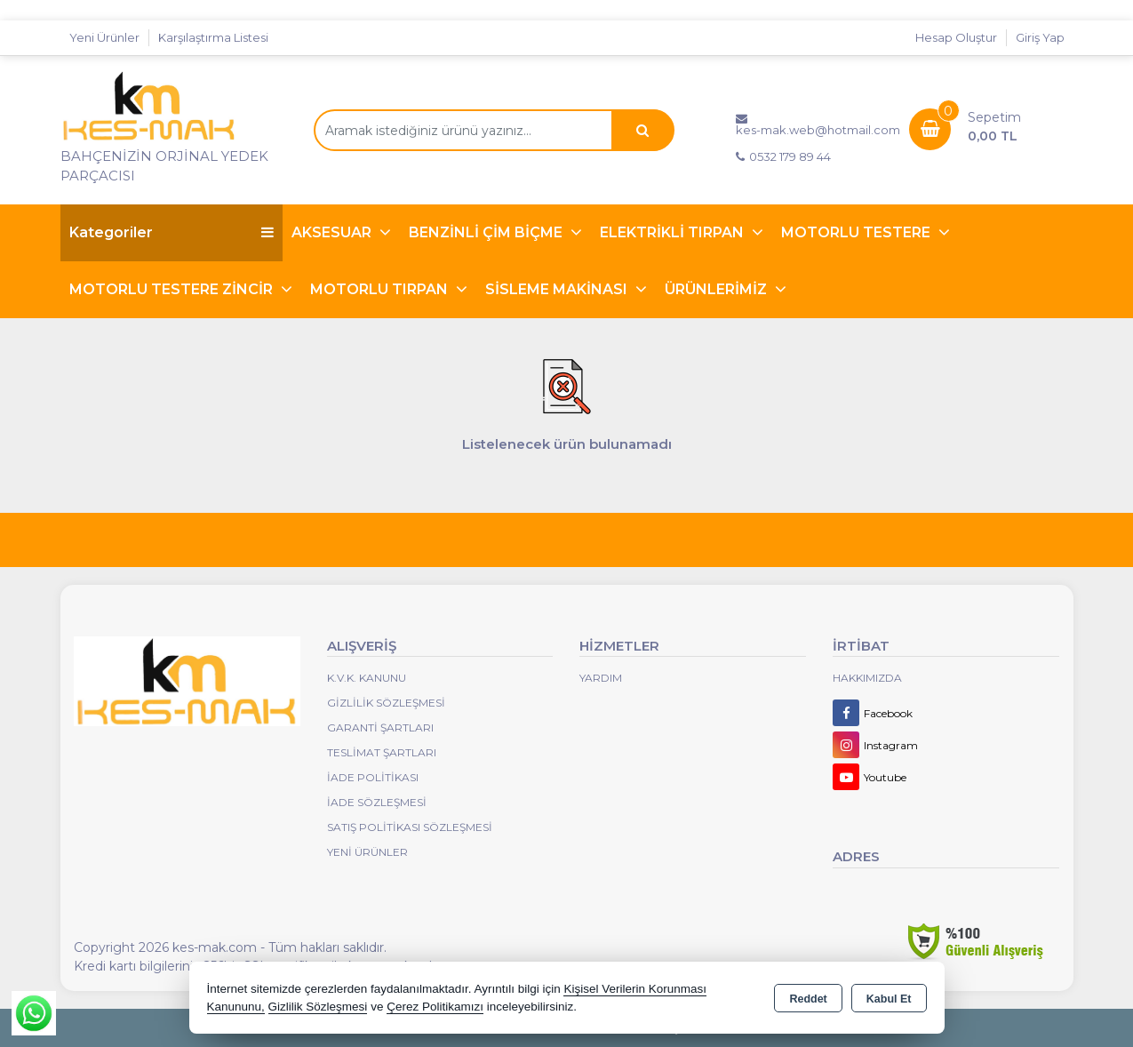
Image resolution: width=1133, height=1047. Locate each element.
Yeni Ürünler (367, 852)
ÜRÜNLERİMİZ (717, 289)
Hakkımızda (867, 677)
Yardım (600, 677)
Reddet (807, 999)
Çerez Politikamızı (435, 1006)
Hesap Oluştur (956, 37)
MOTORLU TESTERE (857, 232)
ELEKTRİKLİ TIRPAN (673, 232)
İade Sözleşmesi (377, 802)
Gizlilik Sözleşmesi (386, 702)
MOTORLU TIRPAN (380, 289)
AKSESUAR (333, 232)
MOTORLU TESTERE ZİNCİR (172, 289)
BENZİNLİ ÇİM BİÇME (487, 232)
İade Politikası (373, 777)
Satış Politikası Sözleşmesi (409, 827)
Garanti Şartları (380, 727)
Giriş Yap (1040, 37)
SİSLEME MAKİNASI (558, 289)
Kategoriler (171, 232)
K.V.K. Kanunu (366, 677)
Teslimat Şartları (381, 752)
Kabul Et (889, 999)
